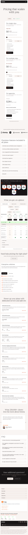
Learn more (9, 115)
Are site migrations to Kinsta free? (9, 458)
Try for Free (9, 219)
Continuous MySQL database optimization (10, 149)
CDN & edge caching (6, 164)
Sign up (15, 219)
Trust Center (2, 514)
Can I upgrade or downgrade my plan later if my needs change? (13, 444)
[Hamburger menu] (26, 2)
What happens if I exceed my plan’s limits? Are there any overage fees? (12, 448)
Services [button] (3, 493)
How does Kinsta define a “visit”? (8, 451)
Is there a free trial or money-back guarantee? (11, 440)
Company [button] (3, 497)
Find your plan (14, 258)
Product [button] (3, 488)
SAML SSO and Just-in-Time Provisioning (10, 170)
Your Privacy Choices (13, 514)
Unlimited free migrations (7, 158)
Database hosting (4, 507)
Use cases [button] (3, 491)
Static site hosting (4, 509)
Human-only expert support (7, 155)
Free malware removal (6, 161)
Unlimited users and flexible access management (12, 145)
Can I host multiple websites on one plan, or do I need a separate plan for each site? (13, 455)
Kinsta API (4, 173)
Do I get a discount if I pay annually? (9, 461)
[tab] (5, 204)
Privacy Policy (7, 514)
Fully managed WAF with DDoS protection (10, 152)
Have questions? (9, 118)
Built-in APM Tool (5, 167)
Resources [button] (3, 495)
